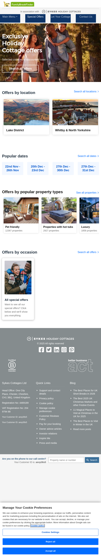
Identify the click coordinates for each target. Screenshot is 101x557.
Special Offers (35, 16)
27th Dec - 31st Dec (88, 168)
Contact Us (85, 16)
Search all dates (88, 156)
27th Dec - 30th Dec (63, 168)
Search (93, 460)
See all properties (87, 192)
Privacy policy (46, 398)
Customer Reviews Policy (49, 418)
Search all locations (86, 91)
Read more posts (82, 429)
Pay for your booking (50, 424)
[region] (50, 530)
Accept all (50, 551)
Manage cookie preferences (47, 410)
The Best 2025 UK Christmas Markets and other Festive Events (85, 401)
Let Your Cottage (60, 16)
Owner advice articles (50, 429)
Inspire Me (44, 438)
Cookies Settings (50, 532)
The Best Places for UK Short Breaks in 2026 (85, 392)
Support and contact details (49, 392)
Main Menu (8, 16)
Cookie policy (46, 403)
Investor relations (48, 433)
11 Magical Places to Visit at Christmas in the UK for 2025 (85, 413)
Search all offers (20, 68)
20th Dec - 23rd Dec (38, 168)
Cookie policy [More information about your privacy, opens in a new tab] (37, 525)
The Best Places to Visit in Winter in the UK (85, 423)
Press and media (48, 443)
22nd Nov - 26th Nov (12, 168)
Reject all (50, 541)
